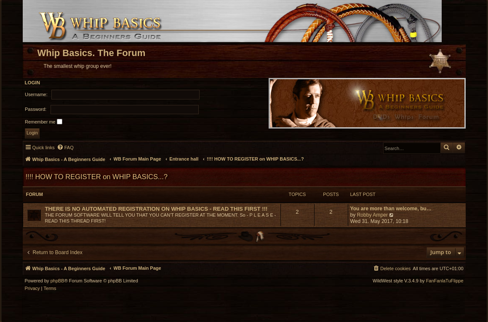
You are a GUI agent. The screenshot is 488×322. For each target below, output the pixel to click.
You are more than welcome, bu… (391, 209)
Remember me (43, 121)
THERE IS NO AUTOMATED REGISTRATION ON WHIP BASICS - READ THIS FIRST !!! (156, 209)
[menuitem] (65, 147)
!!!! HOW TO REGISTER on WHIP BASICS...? (97, 176)
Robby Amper (372, 215)
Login (32, 82)
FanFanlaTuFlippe (445, 281)
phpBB (57, 281)
